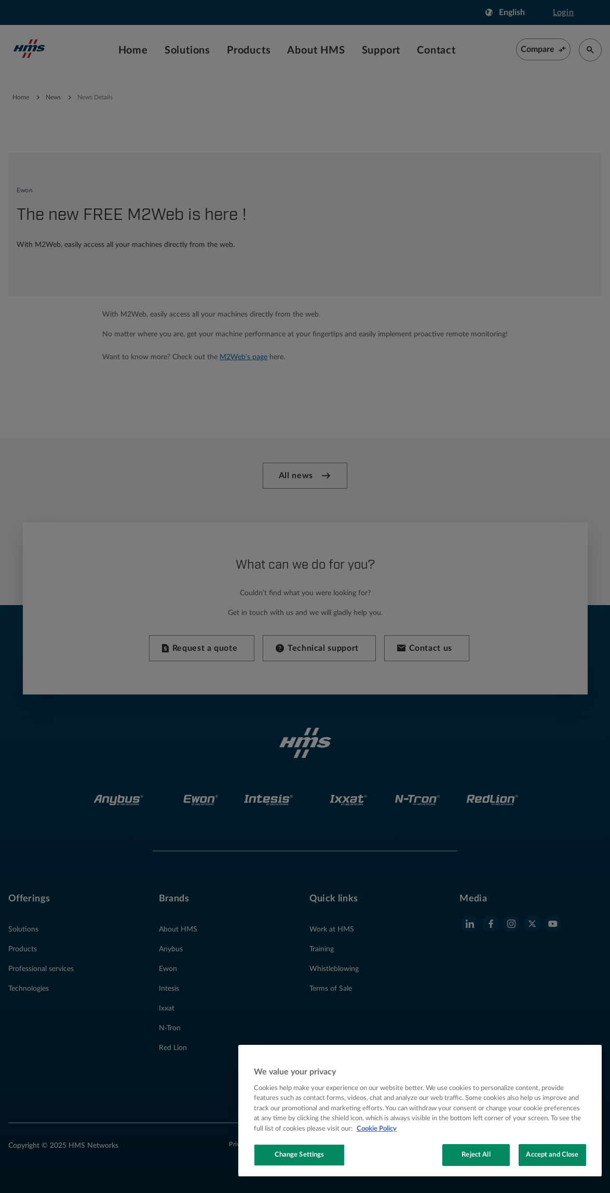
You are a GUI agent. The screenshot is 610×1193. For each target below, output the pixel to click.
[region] (420, 1110)
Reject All (476, 1154)
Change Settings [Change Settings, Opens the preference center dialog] (299, 1154)
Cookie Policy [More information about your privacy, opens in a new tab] (377, 1128)
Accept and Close (552, 1154)
